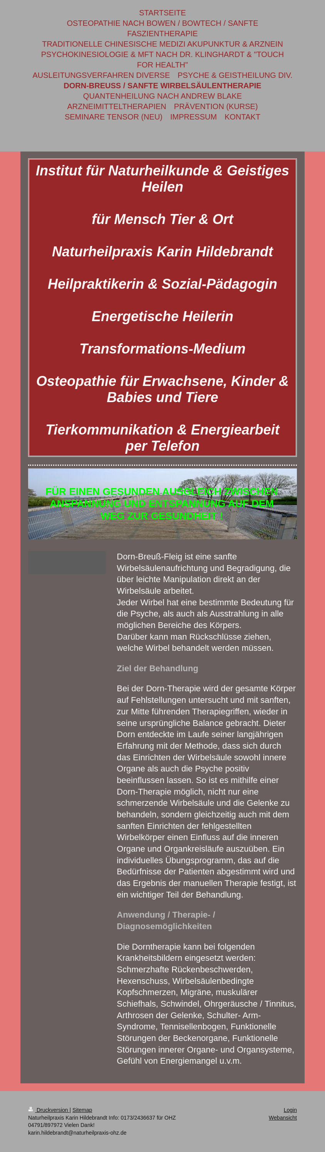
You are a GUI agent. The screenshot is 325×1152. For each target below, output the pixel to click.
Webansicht (283, 1118)
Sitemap (82, 1110)
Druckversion (48, 1110)
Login (290, 1110)
